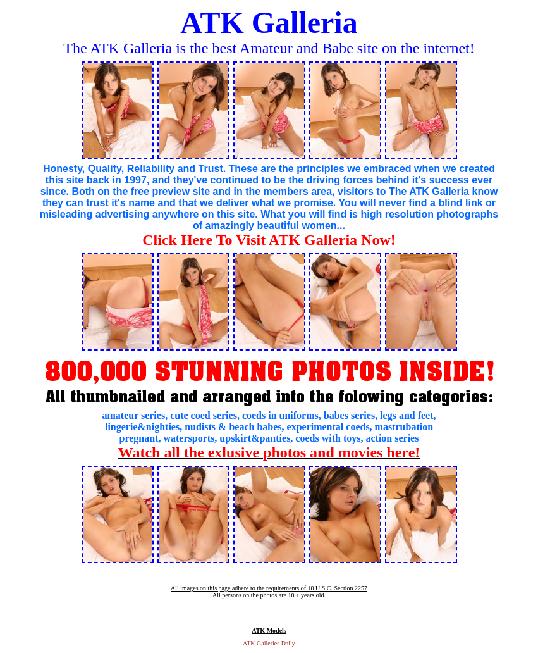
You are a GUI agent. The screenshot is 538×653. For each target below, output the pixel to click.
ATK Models (269, 630)
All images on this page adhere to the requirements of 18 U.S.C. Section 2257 (269, 588)
